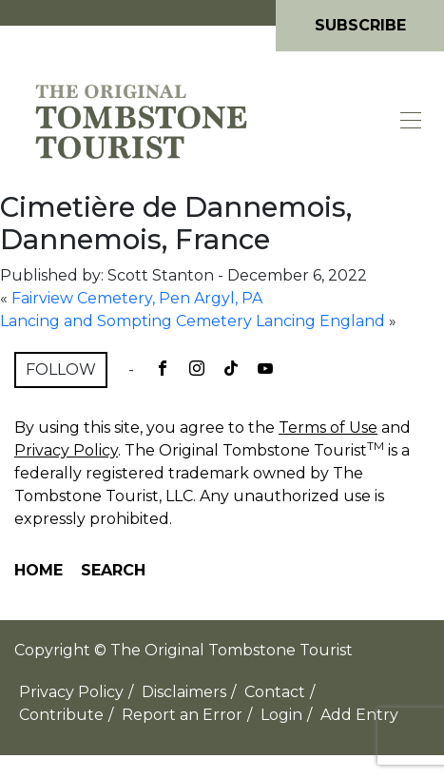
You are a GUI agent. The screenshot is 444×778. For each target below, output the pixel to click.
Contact (274, 692)
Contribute (61, 715)
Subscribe (360, 25)
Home (38, 570)
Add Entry (359, 715)
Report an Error (182, 715)
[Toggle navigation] (411, 121)
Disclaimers (184, 692)
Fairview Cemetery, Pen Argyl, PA (136, 298)
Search (113, 570)
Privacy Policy (66, 450)
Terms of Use (328, 427)
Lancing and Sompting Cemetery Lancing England (192, 321)
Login (281, 715)
